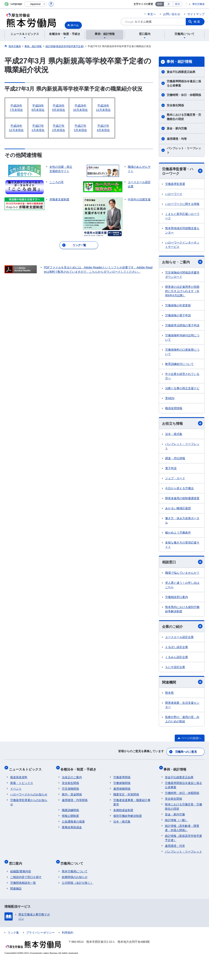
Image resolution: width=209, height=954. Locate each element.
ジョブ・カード (175, 479)
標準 (159, 4)
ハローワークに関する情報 (182, 204)
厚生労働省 (198, 4)
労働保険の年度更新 (178, 306)
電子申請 (171, 469)
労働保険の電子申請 (178, 316)
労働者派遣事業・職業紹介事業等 (131, 800)
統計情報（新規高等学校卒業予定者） (183, 836)
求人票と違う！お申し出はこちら (182, 586)
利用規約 (67, 928)
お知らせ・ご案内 (182, 262)
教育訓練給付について (179, 364)
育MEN (169, 399)
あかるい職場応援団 (178, 509)
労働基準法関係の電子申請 (182, 326)
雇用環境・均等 (177, 138)
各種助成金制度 (123, 808)
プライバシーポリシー (40, 928)
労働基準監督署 (175, 184)
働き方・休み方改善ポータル (182, 521)
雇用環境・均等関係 (75, 798)
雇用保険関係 (121, 786)
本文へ (151, 14)
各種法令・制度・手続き (80, 768)
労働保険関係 (121, 781)
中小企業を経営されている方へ (182, 377)
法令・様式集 (173, 435)
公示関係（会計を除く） (77, 878)
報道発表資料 (18, 775)
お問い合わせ (171, 14)
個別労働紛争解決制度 (127, 814)
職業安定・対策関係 (126, 792)
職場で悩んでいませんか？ (182, 574)
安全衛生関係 (175, 105)
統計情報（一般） (176, 818)
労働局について (73, 860)
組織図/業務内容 (20, 866)
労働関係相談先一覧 (23, 878)
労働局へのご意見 (186, 752)
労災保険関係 (70, 786)
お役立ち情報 (182, 424)
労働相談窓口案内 (176, 598)
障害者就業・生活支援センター (182, 706)
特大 (177, 4)
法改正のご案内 (72, 775)
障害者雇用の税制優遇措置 (182, 499)
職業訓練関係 (70, 808)
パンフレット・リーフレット (184, 150)
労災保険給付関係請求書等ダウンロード (182, 275)
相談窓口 (182, 563)
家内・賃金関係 (72, 792)
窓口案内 (16, 860)
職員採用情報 (173, 409)
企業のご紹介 (182, 627)
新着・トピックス (21, 781)
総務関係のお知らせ (75, 872)
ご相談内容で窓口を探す (26, 872)
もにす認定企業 (175, 668)
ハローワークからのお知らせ (28, 792)
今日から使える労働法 (179, 489)
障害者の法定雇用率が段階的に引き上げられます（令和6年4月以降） (182, 292)
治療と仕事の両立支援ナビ (182, 389)
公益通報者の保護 (73, 819)
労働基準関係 (121, 775)
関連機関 (182, 683)
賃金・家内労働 (177, 128)
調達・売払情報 (175, 459)
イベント (16, 786)
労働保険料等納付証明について (182, 338)
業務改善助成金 (72, 825)
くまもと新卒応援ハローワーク (182, 216)
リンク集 (13, 928)
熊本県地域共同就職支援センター (182, 231)
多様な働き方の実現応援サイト (182, 545)
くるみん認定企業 (176, 658)
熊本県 (169, 694)
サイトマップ (196, 14)
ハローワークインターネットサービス (182, 245)
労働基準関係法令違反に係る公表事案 (184, 83)
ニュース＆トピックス (26, 768)
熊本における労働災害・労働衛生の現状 (184, 117)
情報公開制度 (70, 814)
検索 (197, 21)
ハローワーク (173, 194)
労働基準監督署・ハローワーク (182, 171)
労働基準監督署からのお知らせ (28, 800)
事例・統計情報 (179, 62)
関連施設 (16, 884)
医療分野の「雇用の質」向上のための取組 (182, 721)
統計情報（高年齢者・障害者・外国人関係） (182, 826)
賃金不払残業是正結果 (181, 71)
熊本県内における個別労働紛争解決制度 (182, 610)
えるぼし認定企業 (176, 648)
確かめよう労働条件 (178, 533)
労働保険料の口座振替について (182, 352)
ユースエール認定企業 (179, 638)
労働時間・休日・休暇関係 (184, 95)
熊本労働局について (75, 866)
